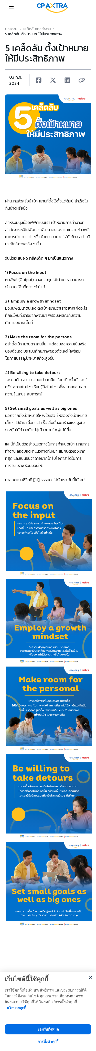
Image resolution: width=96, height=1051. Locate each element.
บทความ (11, 29)
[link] (52, 8)
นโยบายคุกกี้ (16, 1008)
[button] (39, 80)
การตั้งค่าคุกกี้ (48, 1042)
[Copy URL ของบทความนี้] (82, 80)
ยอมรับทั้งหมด (48, 1029)
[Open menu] (11, 8)
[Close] (90, 977)
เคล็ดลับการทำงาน (37, 29)
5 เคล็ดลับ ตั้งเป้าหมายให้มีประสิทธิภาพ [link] (33, 34)
